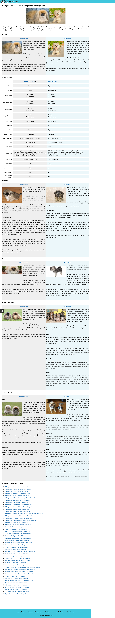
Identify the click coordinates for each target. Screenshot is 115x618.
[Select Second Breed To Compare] (103, 12)
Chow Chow (95, 76)
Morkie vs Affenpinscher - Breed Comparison (17, 558)
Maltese (94, 39)
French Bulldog (96, 36)
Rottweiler (95, 53)
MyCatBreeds (70, 612)
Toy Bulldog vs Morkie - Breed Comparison (17, 591)
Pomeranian (95, 33)
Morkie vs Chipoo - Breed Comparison (15, 562)
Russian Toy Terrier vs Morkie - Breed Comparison (19, 580)
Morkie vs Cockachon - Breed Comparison (17, 578)
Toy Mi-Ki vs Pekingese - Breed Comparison (17, 540)
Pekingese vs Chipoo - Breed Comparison (17, 509)
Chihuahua (95, 56)
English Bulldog (96, 29)
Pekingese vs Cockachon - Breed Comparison (18, 524)
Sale (26, 38)
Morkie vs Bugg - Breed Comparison (15, 576)
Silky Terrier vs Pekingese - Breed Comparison (18, 533)
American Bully (96, 63)
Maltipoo (94, 86)
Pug (93, 43)
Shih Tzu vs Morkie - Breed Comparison (16, 585)
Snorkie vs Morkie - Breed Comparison (16, 589)
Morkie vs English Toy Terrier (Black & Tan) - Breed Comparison (23, 567)
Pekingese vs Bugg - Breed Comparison (16, 522)
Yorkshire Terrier (96, 26)
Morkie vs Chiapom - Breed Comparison (16, 565)
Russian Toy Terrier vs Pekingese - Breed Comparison (20, 527)
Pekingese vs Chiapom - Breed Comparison (17, 511)
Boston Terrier (96, 60)
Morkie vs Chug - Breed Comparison (15, 556)
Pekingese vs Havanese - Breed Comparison (17, 493)
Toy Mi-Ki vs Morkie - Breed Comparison (16, 594)
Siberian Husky (96, 23)
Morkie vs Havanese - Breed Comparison (16, 547)
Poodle (94, 83)
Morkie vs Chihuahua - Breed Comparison (17, 545)
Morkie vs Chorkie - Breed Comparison (16, 549)
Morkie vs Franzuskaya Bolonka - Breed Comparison (20, 574)
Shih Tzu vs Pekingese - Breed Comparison (17, 531)
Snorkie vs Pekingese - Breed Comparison (17, 536)
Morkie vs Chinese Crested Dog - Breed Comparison (20, 551)
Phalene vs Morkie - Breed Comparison (16, 582)
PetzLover (48, 612)
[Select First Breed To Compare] (103, 8)
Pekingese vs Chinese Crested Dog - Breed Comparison (21, 498)
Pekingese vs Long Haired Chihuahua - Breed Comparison (21, 516)
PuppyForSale (59, 612)
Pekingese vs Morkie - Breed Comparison (16, 491)
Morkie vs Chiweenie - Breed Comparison (16, 553)
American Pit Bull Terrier (99, 70)
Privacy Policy (21, 612)
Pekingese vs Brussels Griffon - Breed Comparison (19, 507)
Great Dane (95, 80)
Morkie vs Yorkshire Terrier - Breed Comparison (18, 542)
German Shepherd (97, 46)
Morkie (66, 38)
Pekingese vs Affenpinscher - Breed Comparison (18, 504)
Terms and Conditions (35, 612)
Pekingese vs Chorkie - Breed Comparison (17, 495)
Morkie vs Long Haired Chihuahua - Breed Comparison (20, 569)
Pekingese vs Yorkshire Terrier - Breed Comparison (19, 487)
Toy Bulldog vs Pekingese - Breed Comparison (18, 538)
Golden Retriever (97, 49)
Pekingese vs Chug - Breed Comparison (16, 502)
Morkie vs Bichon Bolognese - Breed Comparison (19, 571)
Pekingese (22, 38)
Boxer (93, 66)
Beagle (94, 73)
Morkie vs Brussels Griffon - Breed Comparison (18, 560)
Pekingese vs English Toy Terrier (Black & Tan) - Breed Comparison (24, 513)
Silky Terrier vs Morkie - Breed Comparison (17, 587)
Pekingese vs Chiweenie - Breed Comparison (18, 500)
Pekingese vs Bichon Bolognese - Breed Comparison (20, 518)
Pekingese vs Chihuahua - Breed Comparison (18, 489)
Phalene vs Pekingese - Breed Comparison (17, 529)
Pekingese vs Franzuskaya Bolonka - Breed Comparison (21, 520)
